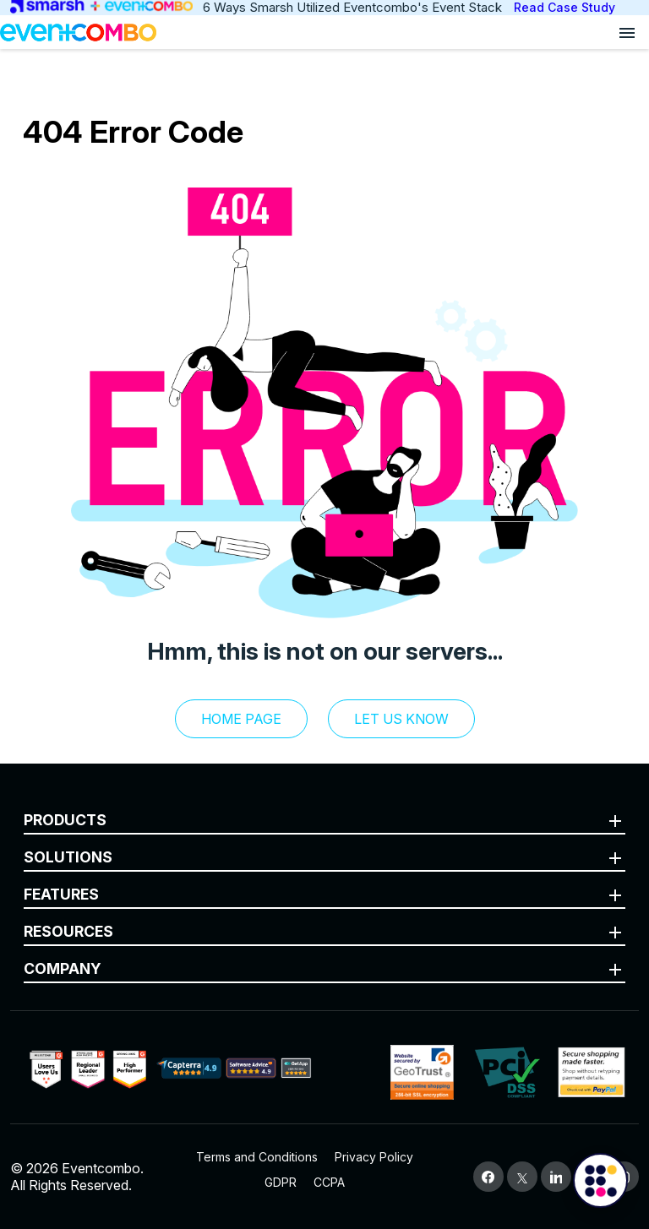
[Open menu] (627, 32)
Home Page (241, 718)
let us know (401, 718)
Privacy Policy (374, 1157)
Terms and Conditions (257, 1157)
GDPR (281, 1182)
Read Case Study (564, 7)
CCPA (329, 1182)
